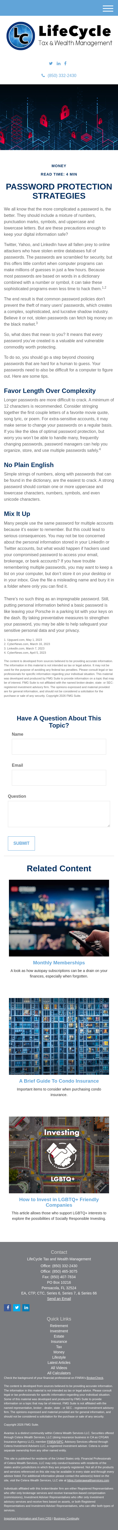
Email (17, 765)
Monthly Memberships (59, 962)
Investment (59, 1331)
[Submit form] (21, 843)
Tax (59, 1347)
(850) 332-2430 (59, 75)
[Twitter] (51, 64)
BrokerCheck (95, 1377)
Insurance (59, 1341)
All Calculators (59, 1373)
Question (17, 796)
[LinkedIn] (58, 64)
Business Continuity (66, 1518)
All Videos (59, 1368)
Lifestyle (59, 1357)
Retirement (59, 1326)
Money (58, 1352)
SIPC (60, 1441)
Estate (59, 1336)
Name (17, 734)
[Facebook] (65, 64)
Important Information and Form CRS (28, 1518)
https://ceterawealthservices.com (88, 1480)
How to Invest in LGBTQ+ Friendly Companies (59, 1202)
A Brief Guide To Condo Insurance (59, 1081)
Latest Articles (59, 1362)
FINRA (51, 1441)
